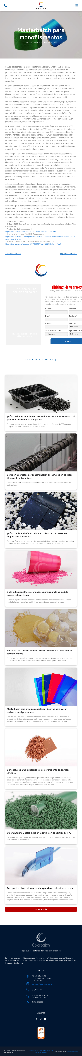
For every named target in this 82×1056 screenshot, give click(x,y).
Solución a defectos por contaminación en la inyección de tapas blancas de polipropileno (39, 476)
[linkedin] (41, 1019)
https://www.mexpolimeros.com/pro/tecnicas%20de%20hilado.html (30, 231)
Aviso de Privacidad (34, 1050)
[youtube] (45, 1019)
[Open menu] (76, 5)
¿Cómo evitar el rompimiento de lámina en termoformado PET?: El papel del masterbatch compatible (41, 418)
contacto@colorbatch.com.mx (43, 984)
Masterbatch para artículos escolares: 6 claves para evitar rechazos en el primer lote (37, 710)
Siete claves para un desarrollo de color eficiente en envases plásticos (38, 771)
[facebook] (37, 1019)
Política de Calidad (42, 1052)
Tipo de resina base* (53, 330)
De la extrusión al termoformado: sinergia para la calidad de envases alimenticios (37, 593)
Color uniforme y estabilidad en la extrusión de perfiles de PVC (39, 832)
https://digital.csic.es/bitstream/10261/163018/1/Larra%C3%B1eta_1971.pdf (33, 244)
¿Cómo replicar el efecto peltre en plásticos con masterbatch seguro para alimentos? (38, 535)
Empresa (48, 323)
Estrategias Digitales (73, 1051)
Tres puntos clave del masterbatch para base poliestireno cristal (40, 888)
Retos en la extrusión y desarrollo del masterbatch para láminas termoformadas (39, 652)
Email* (47, 316)
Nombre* (49, 309)
